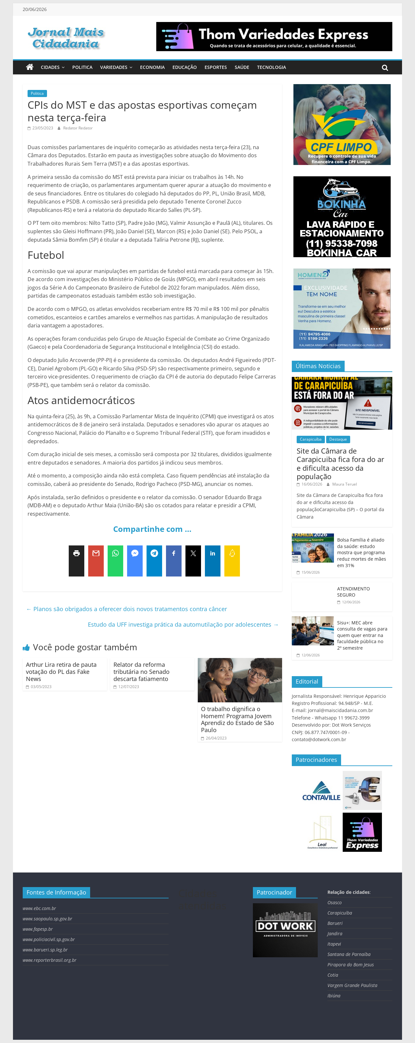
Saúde (242, 67)
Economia (152, 67)
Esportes (216, 67)
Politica (82, 67)
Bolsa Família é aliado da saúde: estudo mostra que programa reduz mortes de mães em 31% (361, 552)
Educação (184, 67)
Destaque (338, 439)
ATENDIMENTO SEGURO (353, 592)
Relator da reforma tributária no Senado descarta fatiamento (141, 671)
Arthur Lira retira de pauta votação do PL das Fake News (61, 671)
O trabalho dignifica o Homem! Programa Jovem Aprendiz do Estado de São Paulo (237, 719)
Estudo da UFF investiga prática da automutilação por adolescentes (183, 624)
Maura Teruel (344, 484)
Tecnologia (271, 67)
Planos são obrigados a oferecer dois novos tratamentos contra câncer (126, 609)
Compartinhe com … (152, 528)
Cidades (50, 67)
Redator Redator (78, 128)
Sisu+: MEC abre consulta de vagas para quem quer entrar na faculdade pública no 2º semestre (362, 635)
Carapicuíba (311, 439)
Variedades (113, 67)
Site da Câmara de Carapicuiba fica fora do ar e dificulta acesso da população (340, 463)
